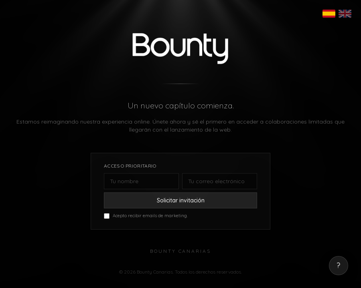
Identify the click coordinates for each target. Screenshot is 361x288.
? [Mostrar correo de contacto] (339, 265)
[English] (345, 14)
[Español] (328, 14)
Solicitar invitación (181, 200)
